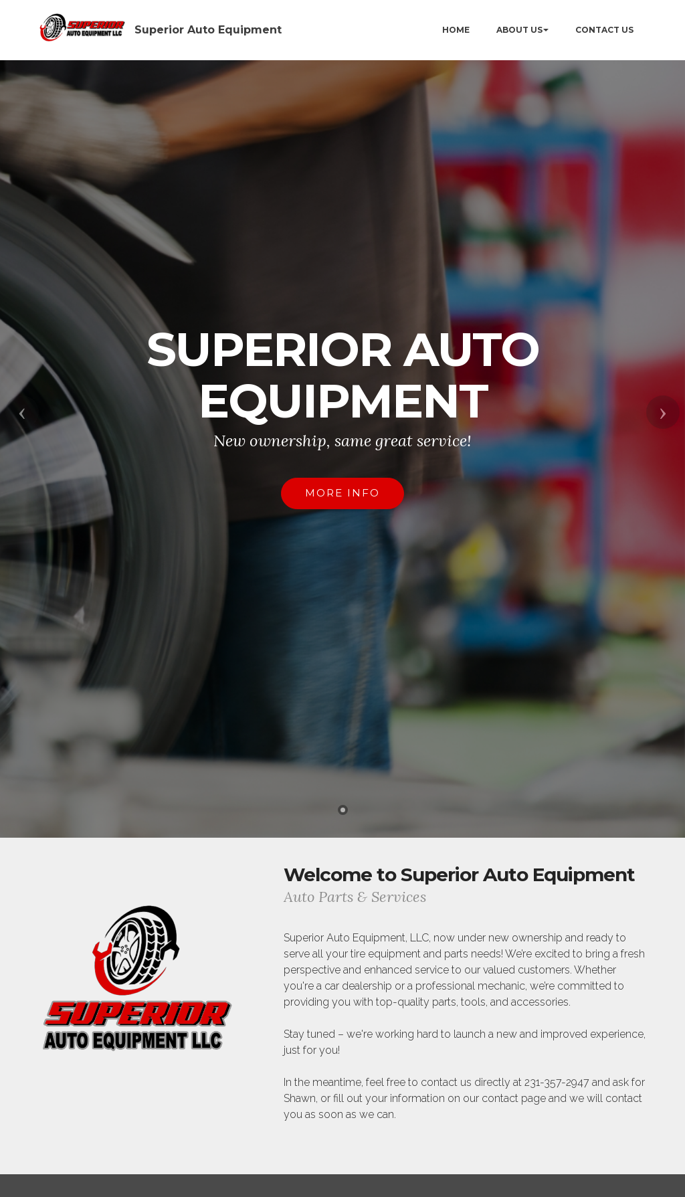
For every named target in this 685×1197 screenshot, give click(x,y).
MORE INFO (342, 492)
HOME (456, 30)
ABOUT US (519, 30)
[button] (22, 412)
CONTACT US (604, 30)
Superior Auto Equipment (208, 29)
